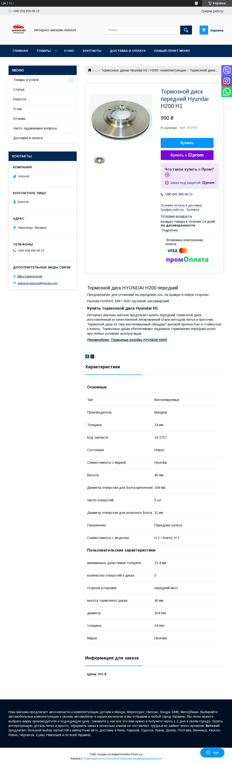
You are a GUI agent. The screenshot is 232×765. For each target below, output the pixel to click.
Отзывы (19, 118)
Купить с (187, 155)
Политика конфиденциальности (140, 758)
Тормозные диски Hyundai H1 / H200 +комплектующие (143, 70)
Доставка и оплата (128, 51)
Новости (19, 99)
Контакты (92, 51)
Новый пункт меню (172, 51)
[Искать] (186, 30)
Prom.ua (136, 754)
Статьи (18, 89)
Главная (20, 51)
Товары (43, 51)
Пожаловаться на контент (99, 758)
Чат (212, 753)
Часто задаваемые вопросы (35, 128)
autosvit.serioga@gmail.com (38, 283)
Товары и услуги (26, 80)
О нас (69, 51)
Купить (187, 143)
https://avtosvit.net (29, 276)
